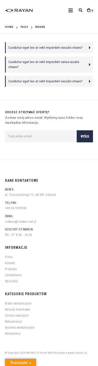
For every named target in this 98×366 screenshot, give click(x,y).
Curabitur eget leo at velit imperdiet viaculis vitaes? (45, 47)
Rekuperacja (13, 321)
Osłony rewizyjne (17, 315)
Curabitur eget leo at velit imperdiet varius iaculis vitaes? (43, 64)
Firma (9, 257)
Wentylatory (13, 333)
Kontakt (10, 263)
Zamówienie (13, 275)
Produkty (11, 269)
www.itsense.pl (77, 352)
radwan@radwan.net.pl (21, 221)
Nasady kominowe (17, 309)
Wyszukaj (11, 281)
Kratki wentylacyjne (18, 303)
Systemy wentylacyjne (20, 327)
